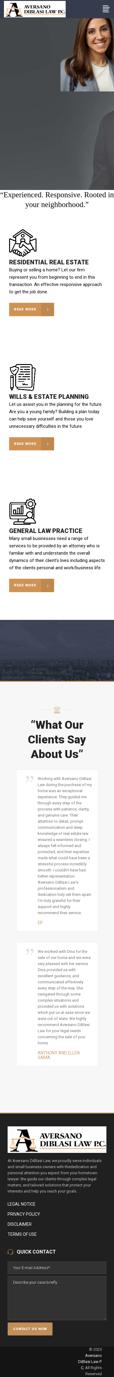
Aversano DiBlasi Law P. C (90, 1361)
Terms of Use (22, 1234)
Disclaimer (20, 1224)
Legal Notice (22, 1204)
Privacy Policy (24, 1214)
